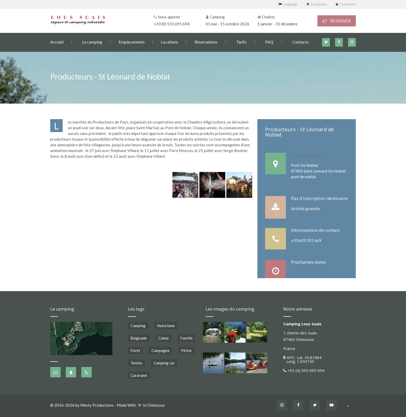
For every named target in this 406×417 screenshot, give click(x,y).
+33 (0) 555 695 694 (172, 23)
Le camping (92, 41)
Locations (169, 41)
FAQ (269, 41)
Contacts (300, 41)
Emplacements (132, 41)
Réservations (206, 41)
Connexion (347, 4)
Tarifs (241, 41)
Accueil (56, 41)
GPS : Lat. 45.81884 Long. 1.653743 (302, 359)
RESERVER (337, 21)
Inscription (319, 4)
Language (290, 4)
